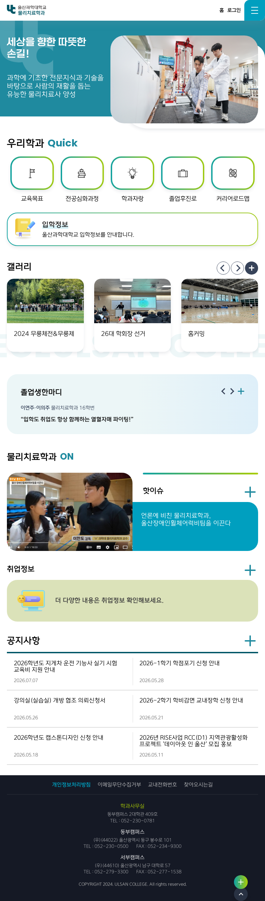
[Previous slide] (223, 268)
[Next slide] (237, 268)
